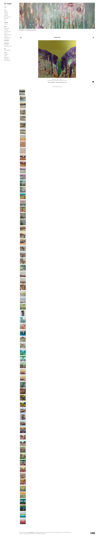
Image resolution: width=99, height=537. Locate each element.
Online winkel (6, 43)
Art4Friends (6, 12)
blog (5, 20)
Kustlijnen (6, 36)
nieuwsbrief (6, 54)
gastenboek (6, 57)
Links (5, 48)
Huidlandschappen (7, 37)
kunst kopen (6, 44)
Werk (5, 9)
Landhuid (5, 33)
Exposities (6, 22)
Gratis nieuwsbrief (7, 17)
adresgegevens (7, 58)
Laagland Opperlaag (7, 34)
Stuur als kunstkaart (57, 82)
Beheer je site (21, 30)
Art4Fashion (6, 14)
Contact (5, 52)
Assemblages (6, 39)
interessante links (7, 50)
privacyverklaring (7, 60)
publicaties (6, 18)
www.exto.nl (31, 532)
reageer (5, 55)
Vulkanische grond (7, 31)
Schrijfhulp (6, 15)
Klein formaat (6, 40)
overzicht (5, 24)
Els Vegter (8, 4)
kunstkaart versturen (8, 46)
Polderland (6, 30)
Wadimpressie (6, 28)
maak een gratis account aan (30, 30)
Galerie (5, 26)
